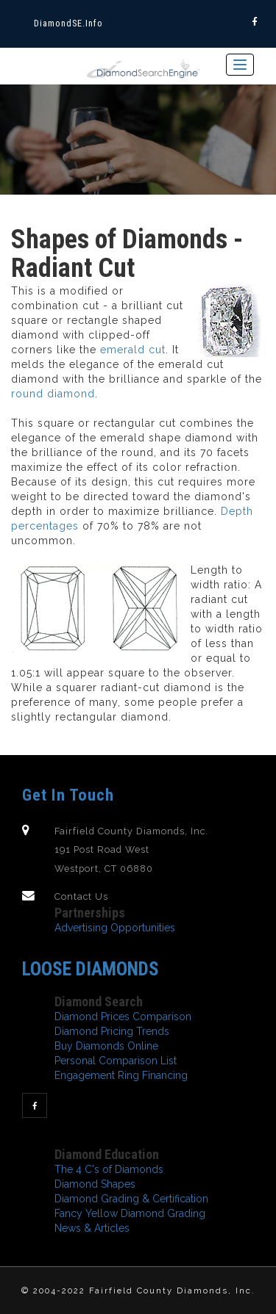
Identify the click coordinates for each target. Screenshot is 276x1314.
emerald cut (133, 349)
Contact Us (81, 896)
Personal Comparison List (115, 1060)
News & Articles (92, 1228)
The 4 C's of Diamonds (108, 1169)
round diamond (53, 394)
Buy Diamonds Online (106, 1046)
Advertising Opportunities (114, 928)
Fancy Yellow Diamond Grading (129, 1213)
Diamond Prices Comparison (122, 1016)
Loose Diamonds (90, 969)
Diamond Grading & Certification (131, 1199)
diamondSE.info (68, 23)
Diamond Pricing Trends (111, 1031)
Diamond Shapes (94, 1184)
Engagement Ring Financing (121, 1075)
